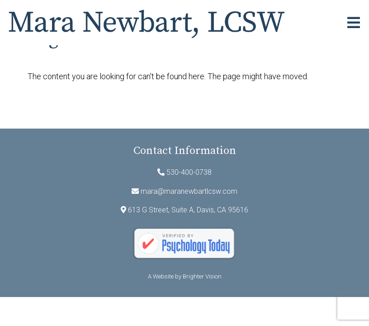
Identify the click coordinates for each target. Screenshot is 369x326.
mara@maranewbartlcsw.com (189, 191)
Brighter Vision (202, 276)
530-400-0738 (189, 172)
